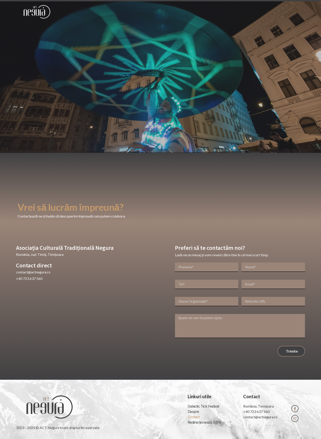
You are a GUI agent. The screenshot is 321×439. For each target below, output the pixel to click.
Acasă (196, 11)
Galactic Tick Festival (203, 406)
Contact (268, 11)
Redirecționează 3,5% (204, 422)
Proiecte (242, 11)
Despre (218, 11)
